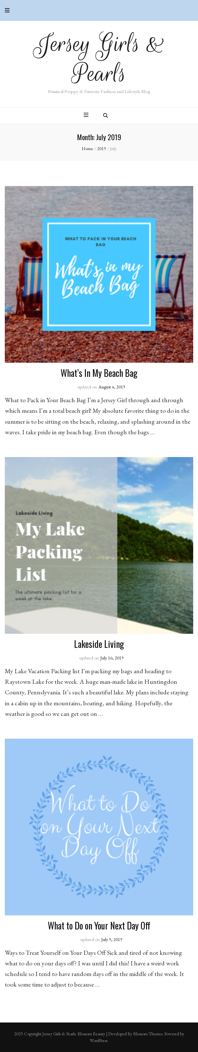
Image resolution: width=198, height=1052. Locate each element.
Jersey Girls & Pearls (99, 58)
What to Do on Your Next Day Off (99, 925)
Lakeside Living (99, 643)
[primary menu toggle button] (87, 115)
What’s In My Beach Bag (99, 372)
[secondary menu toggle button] (7, 10)
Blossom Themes (147, 1034)
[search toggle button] (105, 116)
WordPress (98, 1040)
